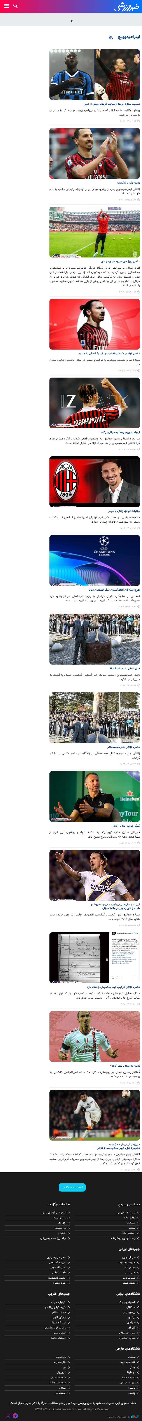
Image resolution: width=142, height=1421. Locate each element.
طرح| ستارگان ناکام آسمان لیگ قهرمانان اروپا (114, 590)
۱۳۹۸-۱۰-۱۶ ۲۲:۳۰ (127, 292)
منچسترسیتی (58, 1378)
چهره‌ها (62, 1223)
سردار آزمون (128, 1257)
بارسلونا (131, 1372)
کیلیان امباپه (58, 1302)
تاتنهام (131, 1388)
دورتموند (61, 1357)
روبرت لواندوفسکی (55, 1328)
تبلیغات (130, 1223)
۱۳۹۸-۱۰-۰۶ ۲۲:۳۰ (127, 449)
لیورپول (61, 1372)
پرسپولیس (129, 1312)
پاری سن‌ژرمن (127, 1383)
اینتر (132, 1367)
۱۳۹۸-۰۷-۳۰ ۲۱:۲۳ (127, 607)
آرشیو (132, 1228)
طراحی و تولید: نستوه (123, 1417)
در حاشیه (60, 1228)
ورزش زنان (60, 1218)
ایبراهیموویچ (129, 37)
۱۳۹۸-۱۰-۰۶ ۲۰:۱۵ (128, 528)
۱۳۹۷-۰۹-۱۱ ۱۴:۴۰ (128, 1004)
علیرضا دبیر (128, 1278)
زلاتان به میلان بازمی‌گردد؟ (125, 1066)
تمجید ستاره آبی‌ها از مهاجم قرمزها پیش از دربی (112, 104)
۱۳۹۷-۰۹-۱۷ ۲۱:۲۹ (127, 925)
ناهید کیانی (59, 1273)
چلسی (131, 1393)
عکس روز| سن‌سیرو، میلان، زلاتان (120, 262)
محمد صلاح (59, 1312)
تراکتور (131, 1318)
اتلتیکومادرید (127, 1362)
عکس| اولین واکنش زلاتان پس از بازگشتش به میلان (109, 354)
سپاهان (131, 1323)
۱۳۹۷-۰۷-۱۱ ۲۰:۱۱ (128, 1083)
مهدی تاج (130, 1268)
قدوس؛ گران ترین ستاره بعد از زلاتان (118, 1148)
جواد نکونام (59, 1283)
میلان (62, 1388)
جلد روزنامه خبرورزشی (53, 1238)
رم (64, 1367)
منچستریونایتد (57, 1383)
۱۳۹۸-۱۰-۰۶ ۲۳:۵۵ (127, 371)
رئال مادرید (59, 1362)
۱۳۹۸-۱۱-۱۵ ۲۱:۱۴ (128, 121)
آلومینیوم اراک (127, 1302)
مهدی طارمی (128, 1283)
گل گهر (131, 1328)
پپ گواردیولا (58, 1323)
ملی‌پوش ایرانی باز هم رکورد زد (124, 1144)
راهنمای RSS (128, 1233)
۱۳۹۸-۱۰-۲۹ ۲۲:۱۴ (127, 200)
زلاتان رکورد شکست (128, 183)
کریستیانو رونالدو (55, 1307)
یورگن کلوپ (59, 1318)
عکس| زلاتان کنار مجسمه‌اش (123, 747)
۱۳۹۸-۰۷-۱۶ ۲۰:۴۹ (127, 764)
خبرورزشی (127, 6)
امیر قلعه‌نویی (58, 1268)
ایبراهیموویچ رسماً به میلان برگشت (119, 432)
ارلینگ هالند (58, 1338)
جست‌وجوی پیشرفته (123, 1238)
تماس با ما (129, 1218)
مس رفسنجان (127, 1333)
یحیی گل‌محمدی (56, 1278)
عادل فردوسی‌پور (56, 1257)
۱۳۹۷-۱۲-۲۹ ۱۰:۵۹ (127, 843)
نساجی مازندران (126, 1338)
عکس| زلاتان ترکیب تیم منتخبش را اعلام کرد (113, 987)
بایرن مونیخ (128, 1378)
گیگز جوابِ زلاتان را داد (127, 826)
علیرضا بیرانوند (126, 1263)
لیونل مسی (59, 1333)
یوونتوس (60, 1393)
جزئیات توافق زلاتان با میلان (124, 511)
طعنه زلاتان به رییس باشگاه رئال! (121, 908)
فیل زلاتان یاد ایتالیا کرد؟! (125, 669)
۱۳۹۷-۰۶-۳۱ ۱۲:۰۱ (127, 1170)
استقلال (130, 1307)
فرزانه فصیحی (57, 1263)
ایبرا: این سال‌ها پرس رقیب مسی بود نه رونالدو (115, 904)
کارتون (62, 1233)
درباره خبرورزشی (126, 1213)
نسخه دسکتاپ (72, 1187)
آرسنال (131, 1357)
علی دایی (130, 1273)
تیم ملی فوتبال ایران (54, 1213)
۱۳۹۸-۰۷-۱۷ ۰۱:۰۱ (128, 685)
